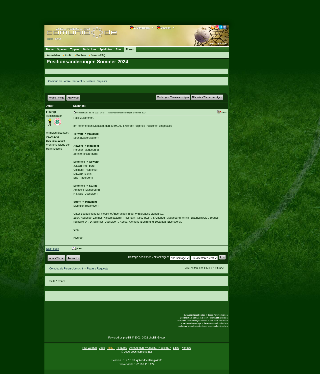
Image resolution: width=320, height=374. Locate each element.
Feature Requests (96, 81)
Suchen (81, 55)
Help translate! (218, 43)
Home (50, 49)
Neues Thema (56, 97)
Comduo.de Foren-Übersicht (65, 81)
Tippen (74, 49)
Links (176, 347)
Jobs (102, 347)
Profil (68, 55)
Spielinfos (105, 49)
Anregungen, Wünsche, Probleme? (150, 347)
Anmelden (53, 55)
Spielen (62, 49)
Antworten (73, 97)
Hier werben (89, 347)
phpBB (127, 337)
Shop (119, 49)
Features (121, 347)
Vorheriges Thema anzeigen (173, 97)
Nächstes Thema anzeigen (207, 97)
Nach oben (52, 248)
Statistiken (89, 49)
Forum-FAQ (98, 55)
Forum (130, 49)
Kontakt (186, 347)
